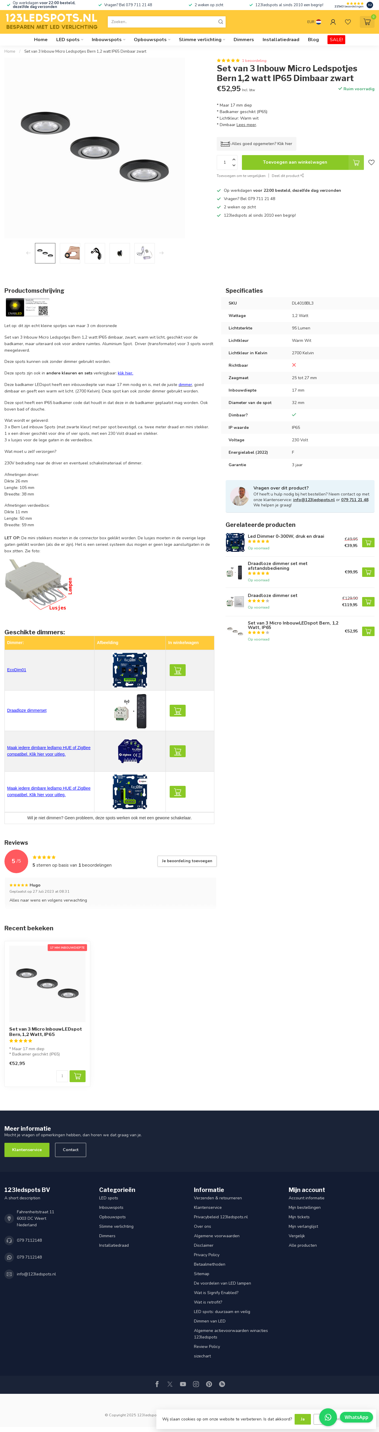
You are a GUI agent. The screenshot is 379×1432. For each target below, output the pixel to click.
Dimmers (244, 39)
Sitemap (201, 1274)
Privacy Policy (206, 1255)
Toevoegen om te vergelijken (241, 175)
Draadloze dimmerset (26, 710)
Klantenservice (27, 1150)
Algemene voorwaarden (217, 1236)
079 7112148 (29, 1240)
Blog (313, 39)
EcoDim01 (16, 669)
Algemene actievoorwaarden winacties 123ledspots (231, 1334)
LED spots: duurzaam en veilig (222, 1311)
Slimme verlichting (200, 39)
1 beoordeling (254, 60)
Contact (70, 1150)
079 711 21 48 (354, 500)
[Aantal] (62, 1076)
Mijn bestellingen (305, 1207)
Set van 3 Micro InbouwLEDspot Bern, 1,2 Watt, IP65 (45, 1031)
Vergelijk (297, 1236)
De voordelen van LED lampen (222, 1283)
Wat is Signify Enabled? (216, 1293)
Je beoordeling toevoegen (187, 861)
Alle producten (303, 1245)
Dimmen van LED (210, 1321)
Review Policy (207, 1346)
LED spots (68, 39)
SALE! (336, 39)
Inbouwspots (107, 39)
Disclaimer (203, 1245)
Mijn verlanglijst (303, 1226)
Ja (303, 1419)
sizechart (202, 1356)
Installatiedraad (281, 39)
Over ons (202, 1226)
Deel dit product (288, 175)
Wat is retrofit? (208, 1302)
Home (41, 39)
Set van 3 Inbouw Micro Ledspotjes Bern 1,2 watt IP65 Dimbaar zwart (85, 51)
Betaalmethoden (209, 1264)
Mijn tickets (299, 1217)
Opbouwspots (150, 39)
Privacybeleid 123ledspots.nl (221, 1217)
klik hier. (125, 373)
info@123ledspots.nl (314, 500)
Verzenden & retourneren (218, 1198)
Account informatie (307, 1198)
